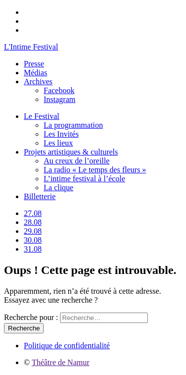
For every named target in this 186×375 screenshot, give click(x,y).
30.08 (33, 240)
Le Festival (42, 116)
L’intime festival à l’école (84, 178)
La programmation (73, 125)
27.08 (33, 213)
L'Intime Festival (31, 47)
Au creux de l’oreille (77, 161)
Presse (34, 63)
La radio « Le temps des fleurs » (95, 169)
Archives (38, 81)
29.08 (33, 231)
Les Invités (61, 134)
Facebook (59, 90)
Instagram (59, 99)
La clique (58, 187)
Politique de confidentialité (67, 345)
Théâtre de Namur (60, 362)
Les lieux (58, 143)
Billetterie (40, 196)
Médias (35, 72)
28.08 (33, 222)
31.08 (33, 249)
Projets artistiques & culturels (71, 152)
